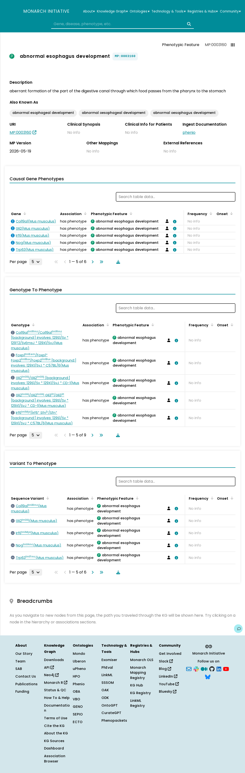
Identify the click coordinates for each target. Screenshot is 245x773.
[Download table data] (117, 261)
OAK (105, 690)
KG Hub (136, 685)
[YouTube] (226, 668)
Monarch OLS (141, 659)
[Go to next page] (92, 261)
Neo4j (51, 675)
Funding (22, 691)
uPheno (79, 668)
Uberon (79, 661)
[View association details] (173, 221)
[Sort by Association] (84, 213)
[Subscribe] (188, 668)
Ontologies (139, 11)
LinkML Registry (137, 703)
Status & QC (55, 690)
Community (230, 11)
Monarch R (55, 682)
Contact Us (25, 676)
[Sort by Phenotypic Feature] (130, 213)
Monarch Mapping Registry (138, 672)
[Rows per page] (35, 261)
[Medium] (204, 668)
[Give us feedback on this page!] (238, 628)
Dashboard (54, 748)
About (89, 11)
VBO (76, 699)
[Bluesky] (207, 676)
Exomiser (109, 659)
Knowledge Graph (112, 11)
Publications (26, 684)
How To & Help (57, 697)
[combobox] (122, 24)
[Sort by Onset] (231, 213)
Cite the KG (54, 725)
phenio (189, 132)
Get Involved (170, 653)
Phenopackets (114, 720)
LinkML (106, 675)
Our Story (23, 653)
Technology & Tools (168, 11)
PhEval (107, 667)
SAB (18, 668)
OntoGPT (109, 705)
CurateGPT (111, 712)
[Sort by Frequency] (210, 213)
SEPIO (78, 714)
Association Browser (54, 759)
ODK (105, 697)
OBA (76, 691)
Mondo (79, 653)
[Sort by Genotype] (32, 324)
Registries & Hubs (203, 11)
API (49, 667)
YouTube (169, 684)
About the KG (56, 733)
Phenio (79, 684)
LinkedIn (168, 676)
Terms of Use (55, 718)
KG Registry (140, 693)
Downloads (54, 659)
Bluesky (167, 691)
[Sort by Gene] (24, 213)
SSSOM (107, 682)
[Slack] (196, 668)
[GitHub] (212, 668)
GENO (78, 706)
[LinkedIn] (219, 668)
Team (20, 661)
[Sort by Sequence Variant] (47, 498)
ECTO (78, 722)
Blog (165, 668)
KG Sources (54, 740)
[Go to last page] (100, 261)
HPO (76, 676)
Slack (166, 661)
